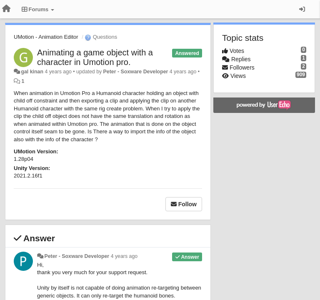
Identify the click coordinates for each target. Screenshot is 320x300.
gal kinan (32, 72)
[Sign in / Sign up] (302, 9)
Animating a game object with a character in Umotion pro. (95, 57)
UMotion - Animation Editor (46, 37)
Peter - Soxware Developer (135, 72)
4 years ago (124, 256)
